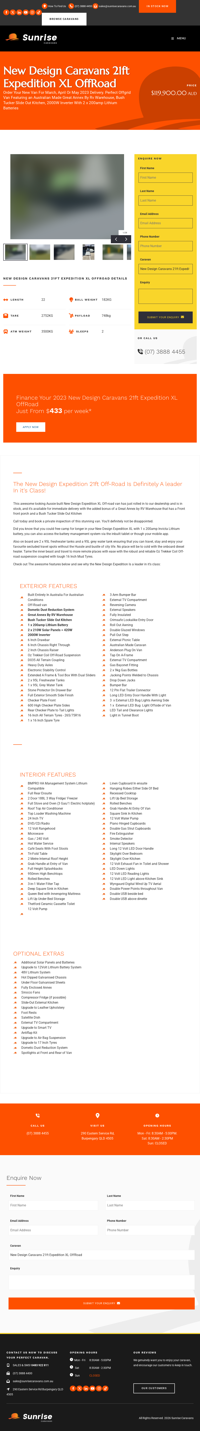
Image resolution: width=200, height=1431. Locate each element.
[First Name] (165, 178)
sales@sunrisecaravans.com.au (33, 1381)
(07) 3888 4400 (22, 1373)
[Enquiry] (165, 296)
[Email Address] (165, 223)
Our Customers (146, 1385)
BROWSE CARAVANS (56, 15)
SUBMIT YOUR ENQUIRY (165, 317)
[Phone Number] (165, 246)
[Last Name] (165, 200)
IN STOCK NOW (150, 2)
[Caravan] (165, 269)
